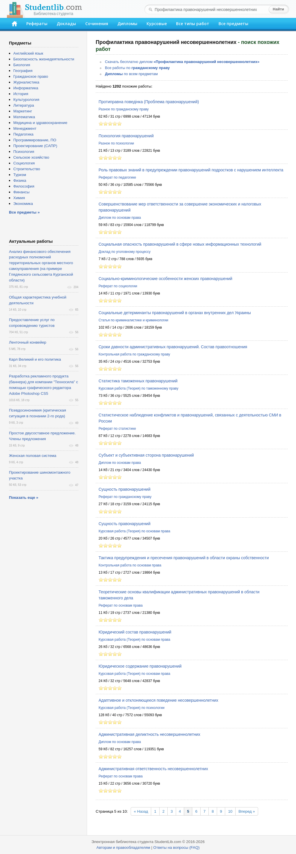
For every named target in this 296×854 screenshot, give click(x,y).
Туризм (19, 175)
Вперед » (246, 811)
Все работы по (137, 68)
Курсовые (157, 23)
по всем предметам (131, 74)
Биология (21, 65)
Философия (23, 186)
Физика (19, 180)
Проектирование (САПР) (35, 146)
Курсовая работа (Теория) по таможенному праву (138, 388)
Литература (23, 105)
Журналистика (26, 82)
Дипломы (127, 23)
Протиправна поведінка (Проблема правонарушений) (149, 101)
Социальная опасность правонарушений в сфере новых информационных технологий (180, 244)
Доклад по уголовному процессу (125, 252)
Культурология (26, 99)
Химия (19, 198)
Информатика (25, 88)
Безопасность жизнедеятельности (43, 59)
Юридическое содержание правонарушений (140, 666)
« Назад (141, 811)
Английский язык (28, 53)
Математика (24, 117)
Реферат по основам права (121, 605)
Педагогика (23, 134)
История (20, 94)
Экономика (23, 203)
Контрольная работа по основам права (130, 565)
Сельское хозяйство (31, 157)
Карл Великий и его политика (35, 359)
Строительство (26, 169)
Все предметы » (24, 212)
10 (230, 811)
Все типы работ (192, 23)
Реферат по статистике (117, 429)
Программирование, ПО (34, 140)
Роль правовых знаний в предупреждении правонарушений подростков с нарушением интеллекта (191, 170)
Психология (23, 151)
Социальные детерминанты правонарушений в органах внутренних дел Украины (175, 312)
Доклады (66, 23)
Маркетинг (22, 111)
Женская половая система (32, 455)
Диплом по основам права (120, 218)
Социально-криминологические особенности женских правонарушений (165, 278)
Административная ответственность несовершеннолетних (153, 768)
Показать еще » (23, 497)
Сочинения (96, 23)
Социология (24, 163)
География (22, 70)
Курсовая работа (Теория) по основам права (134, 531)
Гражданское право (30, 76)
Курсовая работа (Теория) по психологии (131, 708)
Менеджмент (24, 128)
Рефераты (36, 23)
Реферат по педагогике (117, 177)
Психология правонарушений (126, 136)
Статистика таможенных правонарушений (138, 381)
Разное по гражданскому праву (124, 109)
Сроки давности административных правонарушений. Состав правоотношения (173, 346)
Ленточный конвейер (27, 342)
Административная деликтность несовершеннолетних (149, 734)
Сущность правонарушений (125, 489)
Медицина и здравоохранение (40, 123)
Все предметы (233, 23)
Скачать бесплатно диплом (182, 62)
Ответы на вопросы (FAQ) (176, 847)
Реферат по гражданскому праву (125, 497)
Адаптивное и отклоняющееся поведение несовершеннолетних (158, 700)
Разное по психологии (116, 143)
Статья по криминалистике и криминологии (133, 320)
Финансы (21, 192)
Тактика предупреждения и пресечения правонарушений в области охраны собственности (184, 557)
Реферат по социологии (118, 286)
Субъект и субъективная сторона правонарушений (146, 455)
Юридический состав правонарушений (135, 632)
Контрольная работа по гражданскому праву (134, 354)
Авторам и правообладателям (123, 847)
